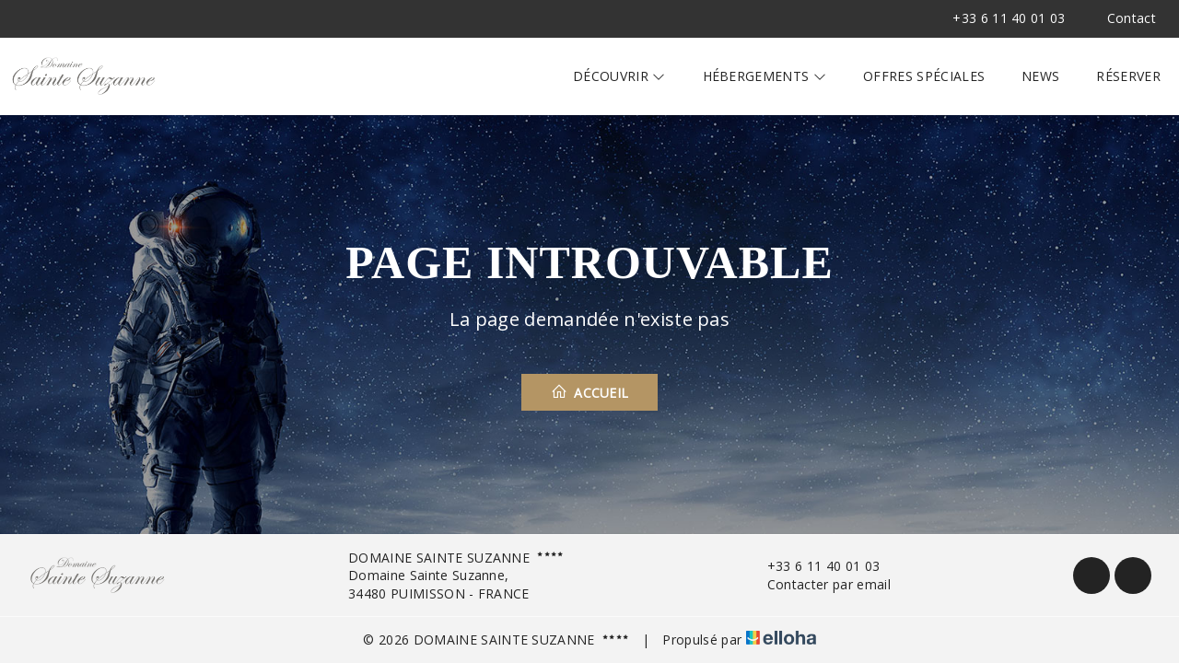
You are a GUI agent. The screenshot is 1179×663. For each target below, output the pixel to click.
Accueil (590, 392)
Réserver (1128, 76)
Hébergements (765, 76)
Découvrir (619, 76)
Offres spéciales (924, 76)
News (1040, 76)
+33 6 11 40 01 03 (813, 566)
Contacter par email (818, 584)
